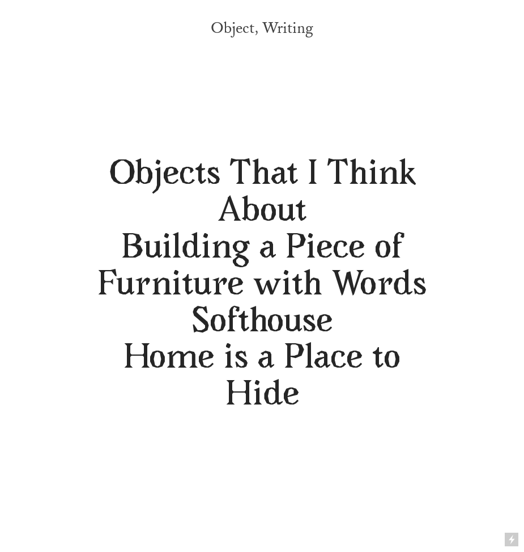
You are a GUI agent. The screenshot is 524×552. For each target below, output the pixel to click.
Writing (287, 28)
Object (232, 28)
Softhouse (262, 323)
